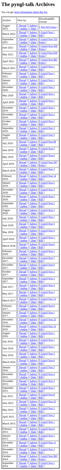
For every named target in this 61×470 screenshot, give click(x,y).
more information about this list (30, 12)
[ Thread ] (22, 25)
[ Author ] (24, 28)
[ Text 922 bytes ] (48, 27)
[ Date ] (34, 28)
